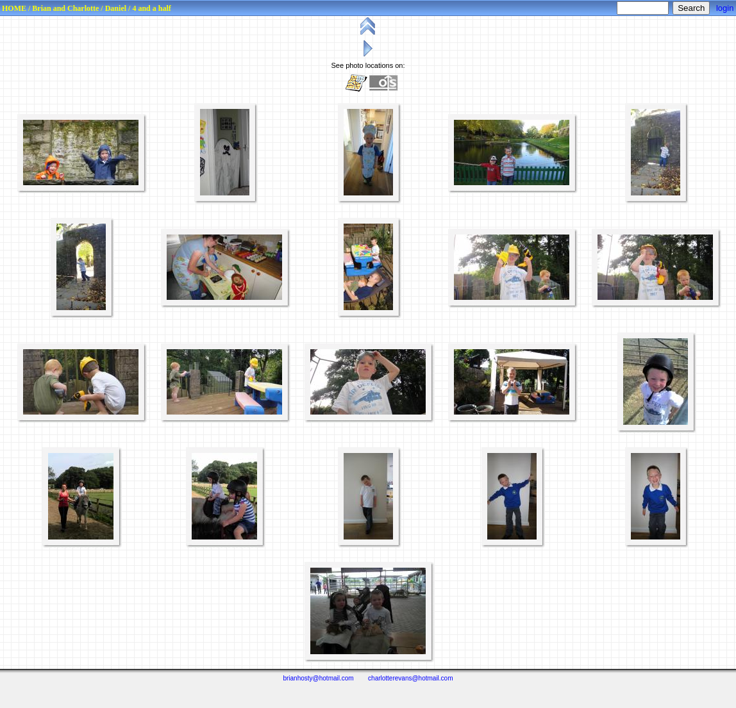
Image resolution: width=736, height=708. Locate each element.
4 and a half (151, 8)
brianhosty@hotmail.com (318, 678)
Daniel (115, 8)
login (725, 8)
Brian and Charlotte (65, 8)
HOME (14, 8)
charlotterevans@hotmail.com (410, 678)
